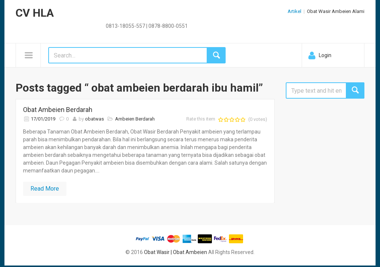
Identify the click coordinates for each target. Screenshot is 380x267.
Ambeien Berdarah (135, 119)
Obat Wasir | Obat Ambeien (175, 252)
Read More (44, 188)
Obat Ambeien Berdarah (57, 109)
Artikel (294, 11)
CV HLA (35, 12)
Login (325, 55)
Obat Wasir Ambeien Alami (335, 11)
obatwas (94, 119)
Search (355, 90)
